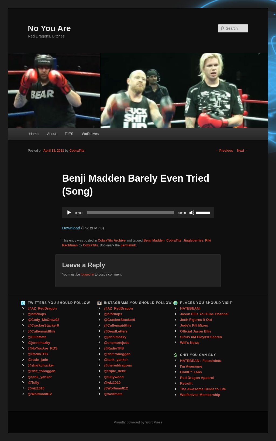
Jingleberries (193, 240)
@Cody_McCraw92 (43, 320)
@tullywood (114, 377)
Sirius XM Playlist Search (201, 337)
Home (34, 134)
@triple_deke (115, 371)
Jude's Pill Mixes (194, 325)
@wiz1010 (36, 388)
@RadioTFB (38, 354)
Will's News (189, 343)
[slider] (130, 212)
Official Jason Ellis (195, 331)
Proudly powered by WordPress (137, 422)
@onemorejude (116, 343)
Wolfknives (90, 134)
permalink (128, 245)
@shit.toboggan (117, 354)
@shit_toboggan (41, 371)
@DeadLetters (116, 331)
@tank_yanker (40, 377)
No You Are (49, 28)
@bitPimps (37, 314)
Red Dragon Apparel (197, 378)
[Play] (69, 212)
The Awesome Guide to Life (203, 389)
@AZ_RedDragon (42, 308)
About (51, 134)
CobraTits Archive (112, 240)
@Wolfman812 (40, 394)
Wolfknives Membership (200, 395)
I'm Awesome (191, 366)
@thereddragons (118, 365)
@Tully (33, 383)
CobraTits (76, 150)
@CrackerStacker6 (43, 325)
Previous (224, 150)
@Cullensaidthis (41, 331)
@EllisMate (37, 337)
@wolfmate (113, 394)
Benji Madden (154, 240)
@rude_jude (38, 360)
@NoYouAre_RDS (42, 348)
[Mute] (192, 212)
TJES (69, 134)
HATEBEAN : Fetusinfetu (200, 361)
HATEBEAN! (190, 308)
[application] (138, 212)
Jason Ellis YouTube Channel (204, 314)
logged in (87, 274)
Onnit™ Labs (191, 372)
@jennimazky (39, 343)
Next (242, 150)
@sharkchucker (41, 365)
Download (71, 228)
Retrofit (186, 383)
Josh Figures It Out (196, 320)
